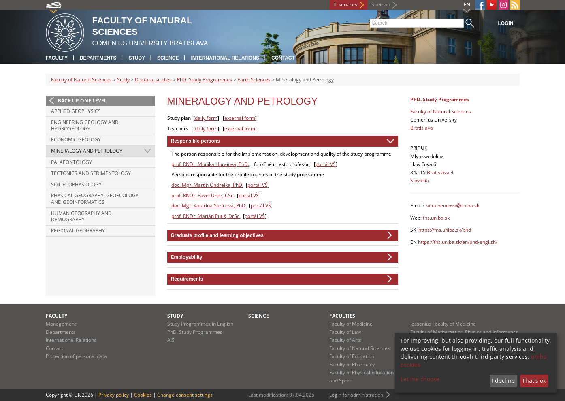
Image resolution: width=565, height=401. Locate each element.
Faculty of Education (351, 356)
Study (136, 58)
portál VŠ (326, 164)
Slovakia (419, 180)
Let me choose (420, 379)
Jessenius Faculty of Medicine (443, 323)
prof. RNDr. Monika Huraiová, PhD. (210, 164)
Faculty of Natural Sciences (81, 79)
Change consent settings (185, 394)
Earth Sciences (254, 79)
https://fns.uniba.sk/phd (444, 229)
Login (506, 23)
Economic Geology (76, 139)
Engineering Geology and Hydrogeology (85, 125)
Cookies (143, 394)
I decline (503, 380)
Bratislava (421, 127)
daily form (206, 118)
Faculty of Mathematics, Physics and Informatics (464, 331)
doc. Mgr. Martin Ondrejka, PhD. (207, 184)
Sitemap (380, 4)
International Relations (225, 58)
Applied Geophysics (76, 111)
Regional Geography (78, 230)
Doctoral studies (153, 79)
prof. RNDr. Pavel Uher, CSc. (203, 195)
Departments (98, 58)
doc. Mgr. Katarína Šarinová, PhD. (209, 205)
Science (168, 58)
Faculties (342, 315)
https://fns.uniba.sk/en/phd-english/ (457, 242)
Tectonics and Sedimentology (91, 173)
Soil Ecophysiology (76, 184)
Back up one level (82, 100)
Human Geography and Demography (81, 216)
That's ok (534, 380)
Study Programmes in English (200, 323)
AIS (171, 340)
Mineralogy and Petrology (86, 150)
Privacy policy (113, 394)
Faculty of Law (345, 331)
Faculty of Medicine (351, 323)
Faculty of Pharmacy (352, 364)
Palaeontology (71, 162)
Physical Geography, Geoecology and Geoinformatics (95, 198)
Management (61, 323)
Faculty (57, 58)
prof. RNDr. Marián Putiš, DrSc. (206, 216)
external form (239, 118)
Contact (283, 58)
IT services (345, 4)
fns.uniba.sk (436, 217)
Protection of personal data (76, 356)
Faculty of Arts (345, 340)
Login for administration (356, 394)
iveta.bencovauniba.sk (452, 205)
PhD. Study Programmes (204, 79)
